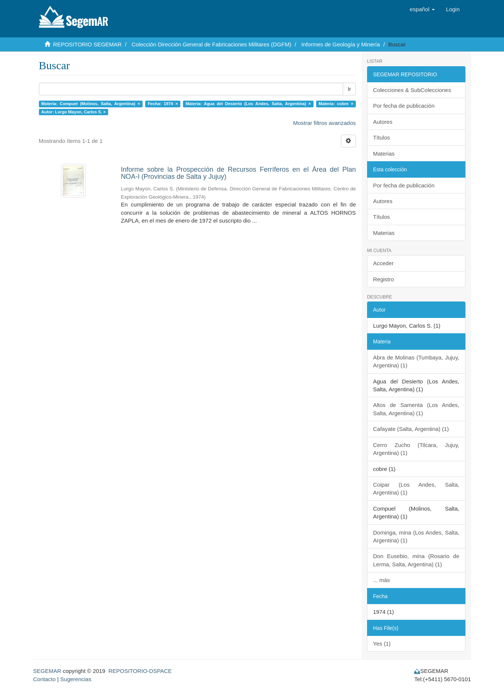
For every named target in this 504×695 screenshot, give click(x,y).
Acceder (383, 263)
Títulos (381, 137)
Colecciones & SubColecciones (412, 90)
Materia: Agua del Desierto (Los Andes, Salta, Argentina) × (248, 103)
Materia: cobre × (336, 103)
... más (381, 580)
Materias (384, 153)
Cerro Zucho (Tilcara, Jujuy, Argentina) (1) (416, 449)
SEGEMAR (47, 671)
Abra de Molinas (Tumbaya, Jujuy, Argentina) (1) (416, 361)
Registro (383, 279)
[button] (422, 9)
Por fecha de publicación (403, 105)
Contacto (44, 679)
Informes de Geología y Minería (340, 44)
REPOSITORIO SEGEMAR (87, 44)
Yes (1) (382, 643)
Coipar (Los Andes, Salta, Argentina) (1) (416, 488)
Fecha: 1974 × (163, 103)
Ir (349, 89)
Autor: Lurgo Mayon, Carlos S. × (73, 112)
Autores (382, 122)
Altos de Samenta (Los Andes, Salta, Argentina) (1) (416, 409)
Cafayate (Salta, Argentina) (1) (411, 429)
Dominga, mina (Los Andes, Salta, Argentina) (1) (416, 536)
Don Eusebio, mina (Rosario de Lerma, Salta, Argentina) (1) (416, 560)
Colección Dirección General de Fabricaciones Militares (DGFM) (211, 44)
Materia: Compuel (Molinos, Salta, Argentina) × (90, 103)
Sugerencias (75, 679)
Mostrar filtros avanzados (324, 123)
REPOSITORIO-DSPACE (140, 671)
